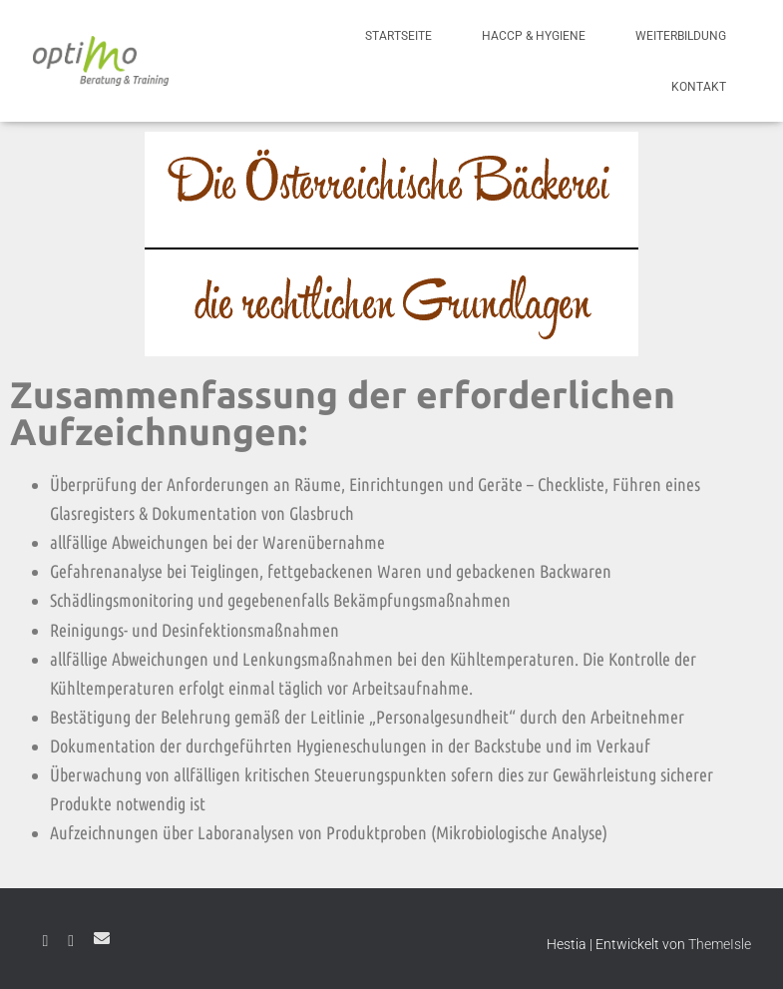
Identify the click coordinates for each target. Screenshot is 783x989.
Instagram (71, 941)
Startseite (398, 36)
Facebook (46, 941)
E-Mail (102, 938)
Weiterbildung (680, 36)
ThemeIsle (719, 944)
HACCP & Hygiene (534, 36)
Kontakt (698, 87)
